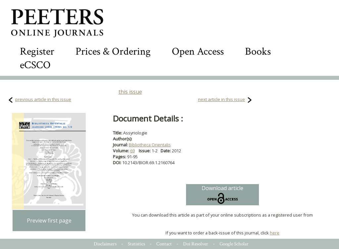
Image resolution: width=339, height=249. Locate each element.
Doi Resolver (195, 244)
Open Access (198, 51)
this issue (130, 91)
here (274, 233)
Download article (222, 194)
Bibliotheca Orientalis (150, 145)
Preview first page (49, 220)
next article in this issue (221, 99)
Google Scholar (234, 244)
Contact (164, 244)
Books (258, 51)
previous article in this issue (43, 99)
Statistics (136, 244)
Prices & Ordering (113, 51)
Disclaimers (105, 244)
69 (132, 151)
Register (37, 51)
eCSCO (35, 65)
